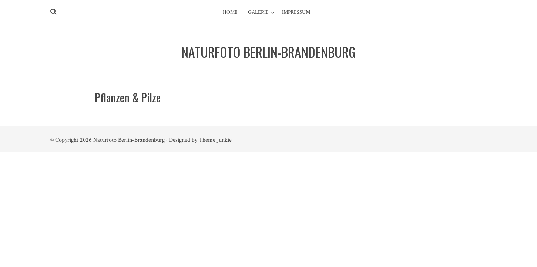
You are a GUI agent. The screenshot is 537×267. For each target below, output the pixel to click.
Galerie (258, 12)
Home (230, 12)
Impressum (296, 12)
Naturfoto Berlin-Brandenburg (129, 140)
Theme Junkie (215, 140)
